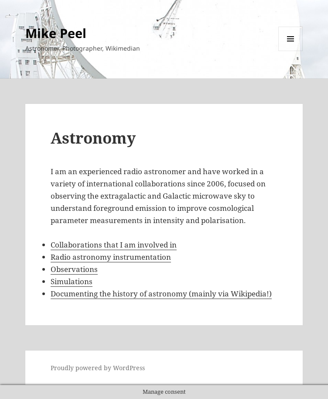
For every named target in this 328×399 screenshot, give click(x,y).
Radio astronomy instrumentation (111, 257)
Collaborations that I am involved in (114, 245)
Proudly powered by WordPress (98, 368)
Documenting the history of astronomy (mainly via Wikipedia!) (161, 294)
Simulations (71, 281)
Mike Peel (55, 32)
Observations (74, 269)
